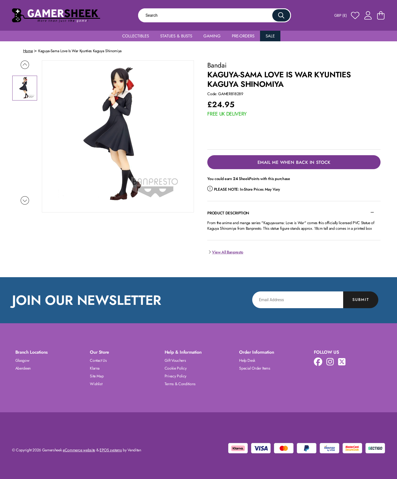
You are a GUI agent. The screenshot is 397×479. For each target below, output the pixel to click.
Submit (360, 299)
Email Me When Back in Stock (294, 162)
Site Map (97, 376)
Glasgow (22, 360)
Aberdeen (23, 368)
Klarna (95, 368)
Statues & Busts (176, 36)
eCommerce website (79, 450)
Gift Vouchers (175, 360)
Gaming (212, 36)
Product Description (228, 213)
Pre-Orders (243, 36)
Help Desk (247, 360)
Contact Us (98, 360)
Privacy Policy (175, 376)
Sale (270, 36)
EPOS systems (111, 450)
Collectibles (135, 36)
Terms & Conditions (180, 384)
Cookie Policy (175, 368)
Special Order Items (254, 368)
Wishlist (96, 384)
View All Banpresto (225, 252)
